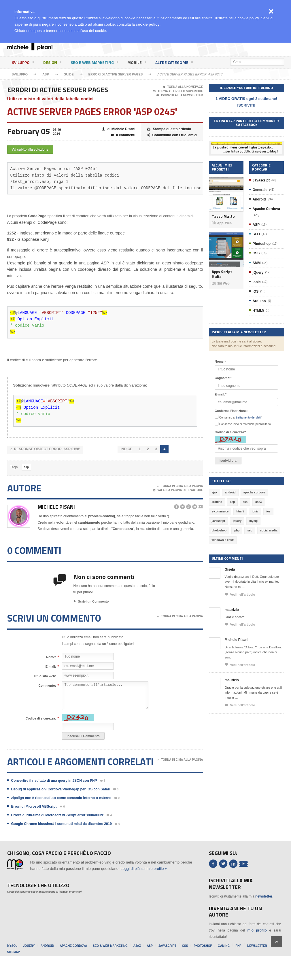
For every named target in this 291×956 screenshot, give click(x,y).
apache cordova (254, 492)
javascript (218, 521)
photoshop (219, 530)
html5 (240, 511)
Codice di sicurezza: (41, 718)
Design (52, 63)
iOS (256, 291)
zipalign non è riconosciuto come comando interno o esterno (61, 798)
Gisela (230, 569)
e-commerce (220, 511)
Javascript (261, 180)
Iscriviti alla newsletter (179, 95)
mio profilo (257, 930)
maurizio (232, 610)
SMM (257, 263)
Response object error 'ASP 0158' (45, 449)
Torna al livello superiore (178, 91)
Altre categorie (174, 63)
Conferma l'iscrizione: (231, 410)
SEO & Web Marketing (110, 945)
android (230, 492)
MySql (12, 945)
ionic (255, 511)
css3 (258, 501)
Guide (69, 74)
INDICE (127, 449)
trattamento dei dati (248, 417)
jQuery (258, 272)
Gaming (224, 945)
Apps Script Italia (222, 274)
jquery (237, 521)
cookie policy (147, 24)
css (245, 501)
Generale (260, 190)
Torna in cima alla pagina (180, 486)
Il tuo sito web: (45, 676)
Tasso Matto (223, 216)
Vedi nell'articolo (240, 594)
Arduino (259, 301)
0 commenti (123, 135)
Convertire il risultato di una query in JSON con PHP (54, 781)
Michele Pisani (56, 507)
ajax (214, 492)
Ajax (137, 945)
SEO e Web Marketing (94, 63)
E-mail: (51, 666)
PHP (238, 945)
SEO (256, 234)
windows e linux (223, 540)
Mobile (136, 63)
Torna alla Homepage (182, 87)
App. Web (222, 223)
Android (259, 199)
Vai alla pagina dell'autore (178, 490)
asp (26, 467)
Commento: (47, 685)
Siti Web (221, 283)
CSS (256, 253)
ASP (45, 74)
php (236, 530)
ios (268, 511)
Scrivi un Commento (91, 601)
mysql (253, 521)
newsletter (263, 896)
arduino (217, 501)
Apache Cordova (266, 209)
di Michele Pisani (118, 129)
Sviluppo (23, 63)
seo (249, 530)
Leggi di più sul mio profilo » (143, 868)
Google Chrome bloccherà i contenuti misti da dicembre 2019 (61, 824)
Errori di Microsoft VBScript (34, 806)
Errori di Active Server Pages (115, 74)
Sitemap (13, 952)
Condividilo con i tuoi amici (172, 135)
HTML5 (258, 310)
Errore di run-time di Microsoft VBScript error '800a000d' (57, 815)
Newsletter (257, 945)
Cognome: (223, 378)
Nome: (51, 657)
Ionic (257, 282)
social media (268, 530)
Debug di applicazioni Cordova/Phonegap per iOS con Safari (60, 789)
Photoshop (262, 244)
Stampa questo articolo (169, 129)
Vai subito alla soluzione (30, 149)
